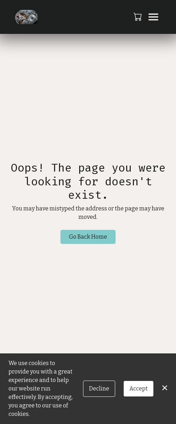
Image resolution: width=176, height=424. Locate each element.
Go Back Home (88, 236)
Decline (99, 388)
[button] (138, 17)
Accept (138, 388)
